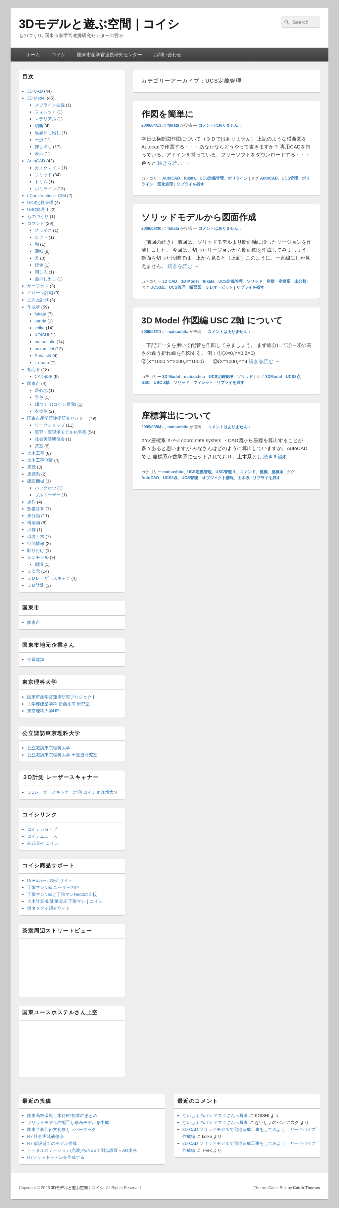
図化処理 (165, 184)
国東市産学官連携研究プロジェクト (61, 696)
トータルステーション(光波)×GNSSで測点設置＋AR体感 (82, 1150)
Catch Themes (306, 1188)
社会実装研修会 (50, 439)
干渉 (39, 139)
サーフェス (38, 285)
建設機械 (35, 481)
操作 (31, 501)
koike (40, 327)
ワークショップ (50, 425)
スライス (43, 230)
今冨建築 (35, 659)
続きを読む (173, 163)
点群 (31, 529)
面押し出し (45, 278)
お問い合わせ (167, 54)
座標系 (284, 281)
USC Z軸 (162, 382)
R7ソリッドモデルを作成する (55, 1157)
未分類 (300, 281)
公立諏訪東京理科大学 (48, 747)
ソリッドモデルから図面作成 (198, 217)
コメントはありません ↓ (219, 125)
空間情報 (35, 543)
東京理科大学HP (43, 710)
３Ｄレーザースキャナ (48, 578)
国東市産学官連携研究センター (109, 54)
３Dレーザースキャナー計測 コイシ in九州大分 (72, 792)
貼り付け (35, 550)
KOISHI (42, 334)
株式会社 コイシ (43, 843)
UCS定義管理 (212, 178)
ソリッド (255, 281)
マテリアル (45, 118)
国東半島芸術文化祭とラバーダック (61, 1129)
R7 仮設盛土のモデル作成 (52, 1143)
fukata (173, 125)
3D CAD (169, 281)
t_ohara (42, 362)
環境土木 (35, 536)
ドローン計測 (40, 292)
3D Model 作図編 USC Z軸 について (212, 320)
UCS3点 (157, 287)
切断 (39, 125)
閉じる (41, 272)
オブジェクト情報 (218, 478)
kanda (40, 320)
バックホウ (45, 487)
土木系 (244, 478)
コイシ (59, 54)
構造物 (33, 522)
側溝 (39, 564)
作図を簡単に (167, 114)
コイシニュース (42, 836)
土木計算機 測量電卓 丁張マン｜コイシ (65, 901)
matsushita (178, 331)
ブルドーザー (48, 494)
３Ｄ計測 (35, 585)
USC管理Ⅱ (226, 472)
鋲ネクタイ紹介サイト (48, 908)
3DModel (274, 376)
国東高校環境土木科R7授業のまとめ (62, 1115)
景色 (39, 397)
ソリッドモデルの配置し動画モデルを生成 (68, 1122)
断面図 (195, 287)
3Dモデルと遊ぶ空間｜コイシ (99, 24)
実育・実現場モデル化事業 (60, 432)
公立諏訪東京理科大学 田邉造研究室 (62, 754)
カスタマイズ (48, 167)
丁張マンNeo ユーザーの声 (53, 887)
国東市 (33, 383)
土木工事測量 (40, 460)
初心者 (33, 369)
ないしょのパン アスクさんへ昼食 (215, 1115)
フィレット (203, 382)
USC (145, 382)
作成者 (33, 307)
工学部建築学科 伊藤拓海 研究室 (58, 703)
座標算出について (176, 416)
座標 (270, 281)
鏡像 (39, 265)
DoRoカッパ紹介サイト (50, 880)
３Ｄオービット (219, 287)
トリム (41, 181)
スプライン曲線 (50, 105)
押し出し (43, 146)
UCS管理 (290, 178)
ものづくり (38, 216)
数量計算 (35, 508)
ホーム (33, 54)
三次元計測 (38, 299)
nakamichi (44, 348)
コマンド (248, 472)
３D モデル (38, 557)
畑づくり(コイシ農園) (55, 404)
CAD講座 (43, 376)
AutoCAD (171, 178)
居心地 (41, 390)
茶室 (39, 445)
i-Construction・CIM (46, 195)
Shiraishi (43, 355)
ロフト (41, 237)
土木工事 (35, 453)
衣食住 (41, 411)
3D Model (190, 281)
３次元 (33, 571)
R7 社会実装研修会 (45, 1136)
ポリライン (238, 178)
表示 (39, 153)
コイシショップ (42, 829)
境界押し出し (48, 132)
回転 (39, 251)
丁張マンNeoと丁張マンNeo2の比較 (62, 894)
